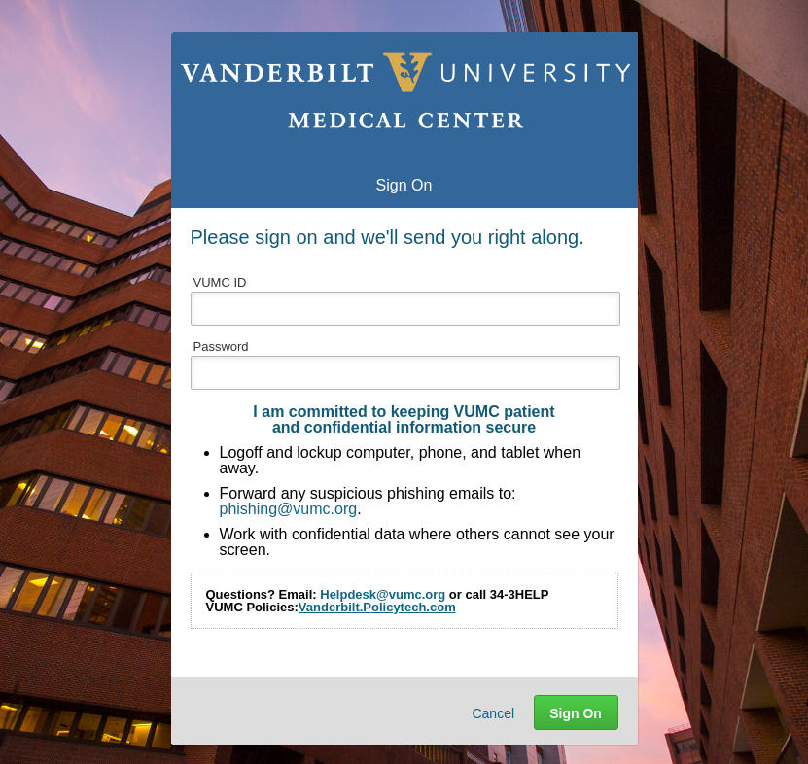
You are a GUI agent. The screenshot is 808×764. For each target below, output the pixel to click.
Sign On (575, 713)
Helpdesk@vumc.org (382, 594)
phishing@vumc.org (289, 509)
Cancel (493, 713)
